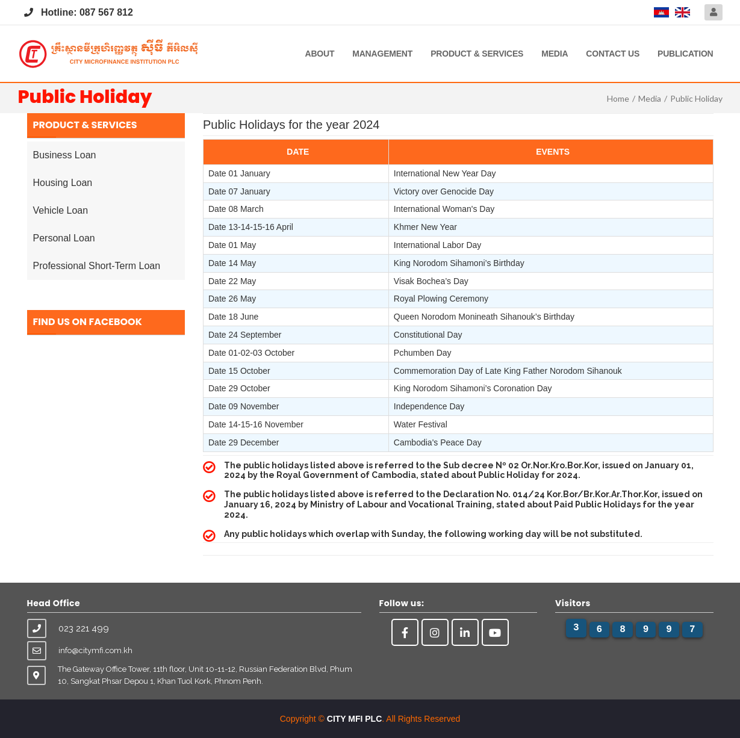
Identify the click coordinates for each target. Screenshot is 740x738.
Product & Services (477, 53)
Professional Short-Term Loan (97, 266)
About (319, 53)
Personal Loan (64, 238)
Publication (685, 53)
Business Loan (64, 155)
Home (618, 98)
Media (554, 53)
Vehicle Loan (61, 210)
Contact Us (612, 53)
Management (382, 53)
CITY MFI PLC (354, 719)
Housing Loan (63, 183)
